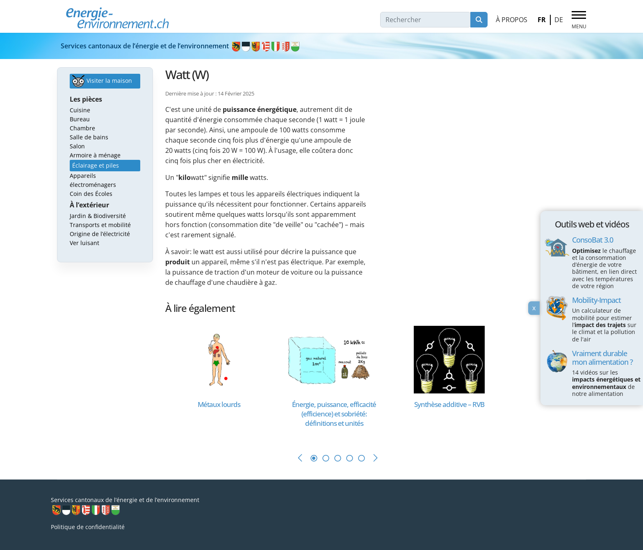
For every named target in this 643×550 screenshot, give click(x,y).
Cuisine (80, 110)
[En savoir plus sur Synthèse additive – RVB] (449, 359)
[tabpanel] (222, 381)
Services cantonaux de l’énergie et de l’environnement (181, 45)
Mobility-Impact (596, 300)
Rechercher (479, 19)
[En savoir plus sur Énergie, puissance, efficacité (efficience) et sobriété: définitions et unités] (334, 359)
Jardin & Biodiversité (98, 216)
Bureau (80, 119)
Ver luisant (84, 243)
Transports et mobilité (100, 225)
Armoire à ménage (95, 155)
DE (558, 19)
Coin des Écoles (91, 194)
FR (542, 19)
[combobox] (425, 19)
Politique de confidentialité (88, 527)
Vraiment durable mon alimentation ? (602, 357)
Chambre (82, 128)
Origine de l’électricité (100, 234)
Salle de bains (89, 137)
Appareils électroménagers (93, 180)
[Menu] (579, 20)
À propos (511, 19)
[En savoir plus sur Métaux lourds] (218, 359)
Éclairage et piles (95, 165)
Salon (77, 146)
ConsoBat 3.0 (592, 240)
